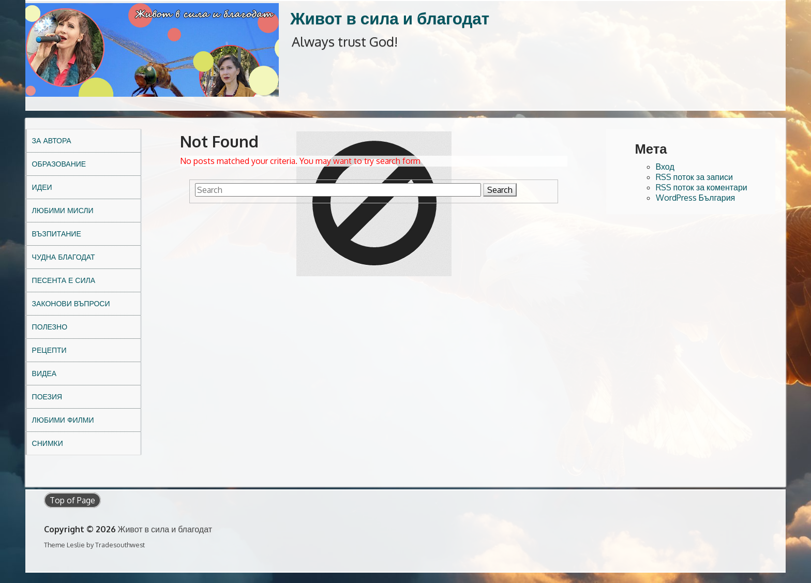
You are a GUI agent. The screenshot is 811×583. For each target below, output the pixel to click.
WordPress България (695, 197)
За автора (51, 140)
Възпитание (56, 233)
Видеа (44, 373)
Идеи (42, 187)
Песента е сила (63, 280)
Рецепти (49, 350)
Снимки (47, 443)
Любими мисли (63, 210)
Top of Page (72, 500)
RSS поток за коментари (701, 187)
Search (500, 190)
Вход (665, 166)
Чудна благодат (63, 256)
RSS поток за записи (694, 177)
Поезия (47, 396)
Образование (59, 163)
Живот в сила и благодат (389, 18)
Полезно (49, 326)
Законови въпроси (71, 303)
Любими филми (63, 419)
